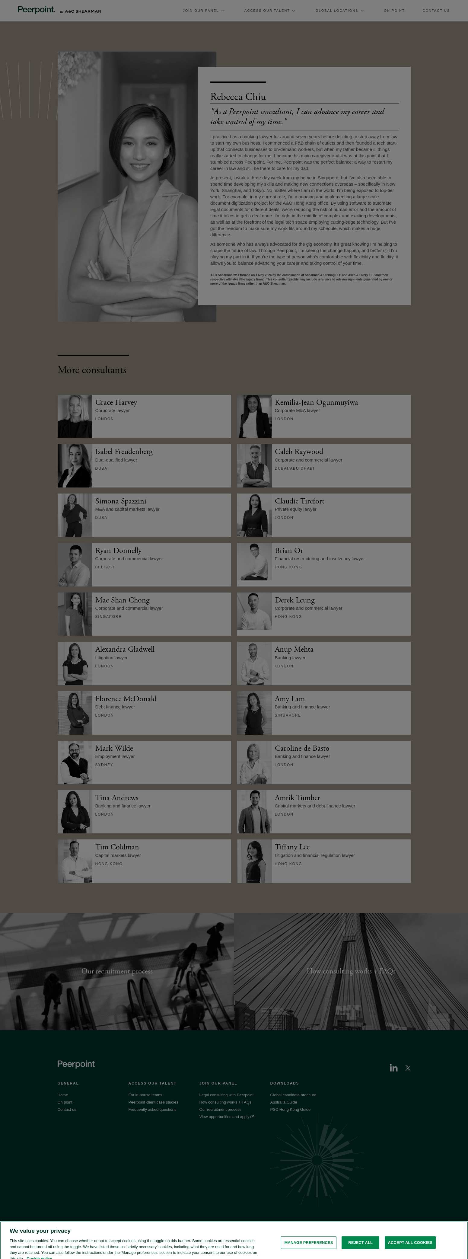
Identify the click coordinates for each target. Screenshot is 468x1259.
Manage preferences (308, 1248)
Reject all (360, 1248)
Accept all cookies (410, 1248)
